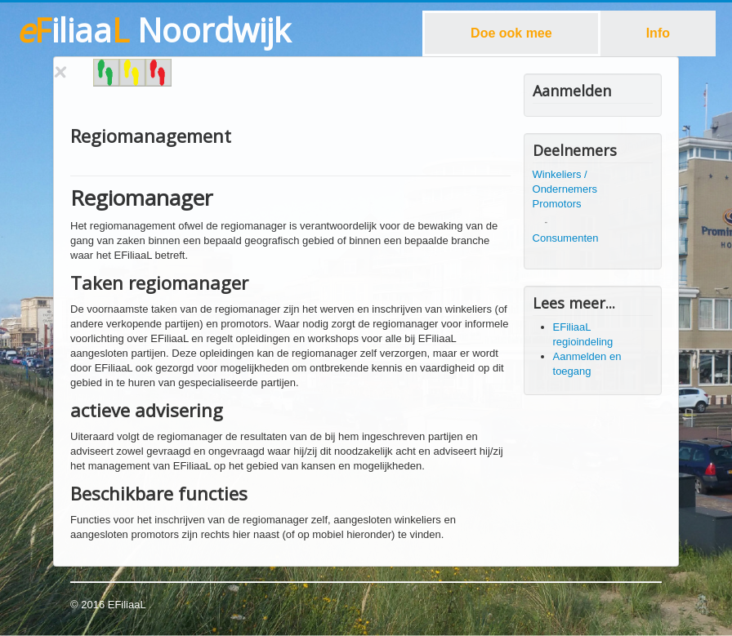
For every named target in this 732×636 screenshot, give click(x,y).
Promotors (557, 204)
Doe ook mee (511, 33)
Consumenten (566, 238)
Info (658, 33)
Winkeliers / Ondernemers (565, 181)
